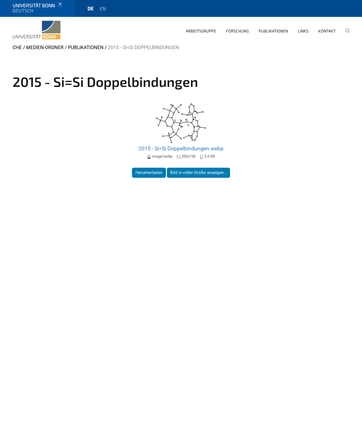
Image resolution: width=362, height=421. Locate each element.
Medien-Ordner (45, 47)
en (103, 8)
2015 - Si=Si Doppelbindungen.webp (181, 148)
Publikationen (273, 30)
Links (303, 30)
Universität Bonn (37, 5)
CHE (17, 47)
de (90, 8)
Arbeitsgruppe (201, 30)
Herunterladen (148, 172)
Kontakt (327, 30)
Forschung (237, 30)
